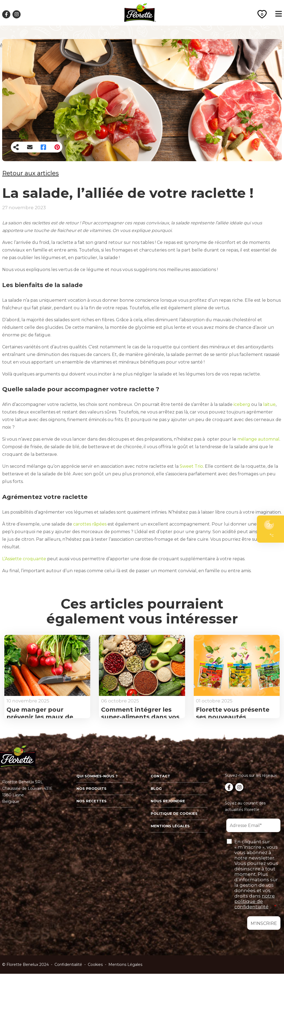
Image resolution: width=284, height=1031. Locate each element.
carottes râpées (89, 524)
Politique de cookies (174, 873)
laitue (269, 404)
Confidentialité (68, 1024)
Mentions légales (170, 886)
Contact (160, 836)
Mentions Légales (125, 1024)
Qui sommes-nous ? (97, 836)
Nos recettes (91, 861)
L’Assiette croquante (24, 558)
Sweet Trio (191, 466)
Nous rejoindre (168, 861)
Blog (156, 848)
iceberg (242, 404)
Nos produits (91, 848)
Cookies (95, 1024)
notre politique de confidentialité (254, 961)
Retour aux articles (30, 173)
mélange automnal (258, 439)
